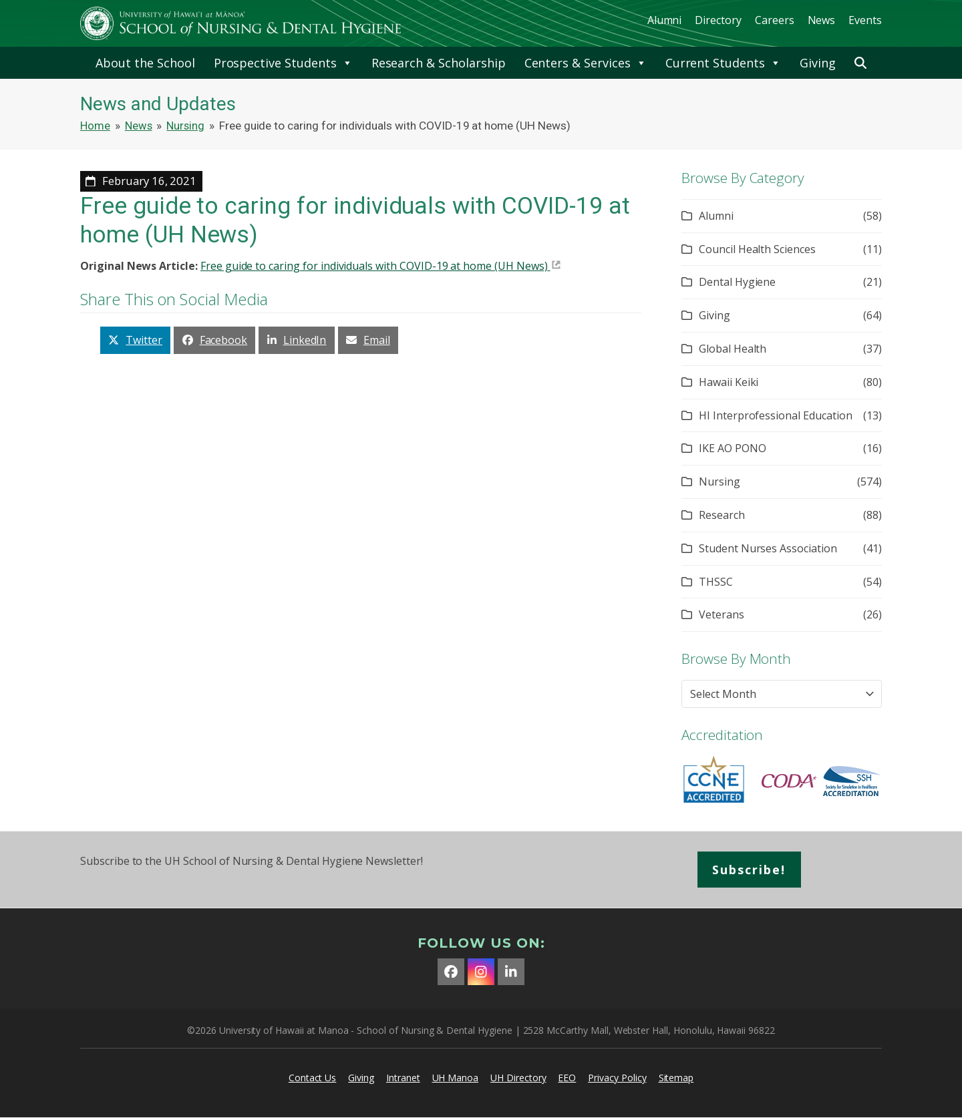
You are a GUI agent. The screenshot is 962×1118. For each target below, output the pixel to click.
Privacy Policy (617, 1077)
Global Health (732, 348)
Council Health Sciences (757, 249)
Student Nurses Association (768, 548)
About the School (145, 63)
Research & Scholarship (438, 63)
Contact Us (313, 1077)
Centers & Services (585, 63)
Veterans (721, 614)
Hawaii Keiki (728, 382)
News (822, 20)
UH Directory (518, 1077)
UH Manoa (455, 1077)
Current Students (723, 63)
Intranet (403, 1077)
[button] (860, 63)
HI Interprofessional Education (775, 415)
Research (722, 515)
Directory (718, 20)
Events (865, 20)
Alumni (664, 20)
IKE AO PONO (732, 448)
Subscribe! (749, 870)
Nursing (719, 481)
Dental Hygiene (737, 281)
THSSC (716, 581)
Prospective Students (283, 63)
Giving (818, 63)
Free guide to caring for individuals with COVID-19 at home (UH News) (374, 265)
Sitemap (676, 1077)
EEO (567, 1077)
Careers (774, 20)
